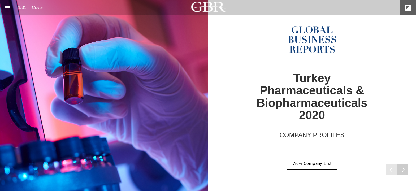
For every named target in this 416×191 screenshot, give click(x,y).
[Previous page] (391, 169)
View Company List (312, 163)
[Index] (7, 7)
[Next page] (402, 169)
